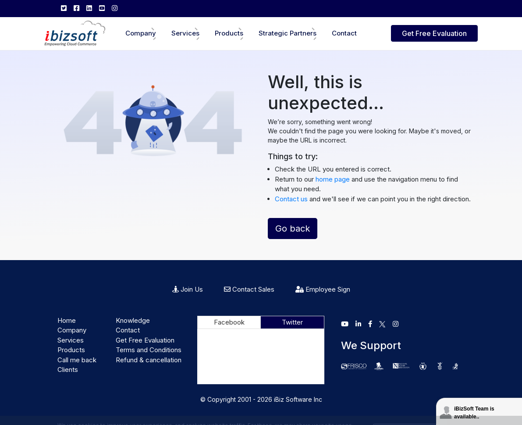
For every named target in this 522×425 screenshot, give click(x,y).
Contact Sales (249, 289)
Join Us (187, 289)
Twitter (292, 322)
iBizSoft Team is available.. (474, 413)
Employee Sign (322, 289)
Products (229, 33)
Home (66, 320)
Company (140, 33)
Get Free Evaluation (434, 33)
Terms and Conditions (148, 350)
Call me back (76, 360)
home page (334, 179)
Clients (67, 369)
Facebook (229, 322)
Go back (292, 228)
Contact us (291, 199)
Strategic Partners (287, 33)
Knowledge (133, 320)
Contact (344, 33)
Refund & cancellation (148, 360)
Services (185, 33)
